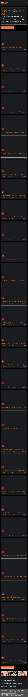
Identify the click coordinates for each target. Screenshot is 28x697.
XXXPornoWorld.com (4, 3)
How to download (6, 683)
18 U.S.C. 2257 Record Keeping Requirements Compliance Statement (11, 692)
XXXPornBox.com (17, 683)
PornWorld (4, 49)
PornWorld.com (9, 19)
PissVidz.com (4, 686)
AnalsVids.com (13, 686)
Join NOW (3, 680)
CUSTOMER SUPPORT (12, 680)
